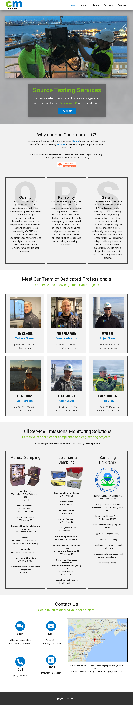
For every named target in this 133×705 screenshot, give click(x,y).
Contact (122, 5)
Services (108, 5)
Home (73, 5)
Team (96, 5)
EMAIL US (69, 111)
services (61, 144)
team (76, 141)
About (84, 5)
